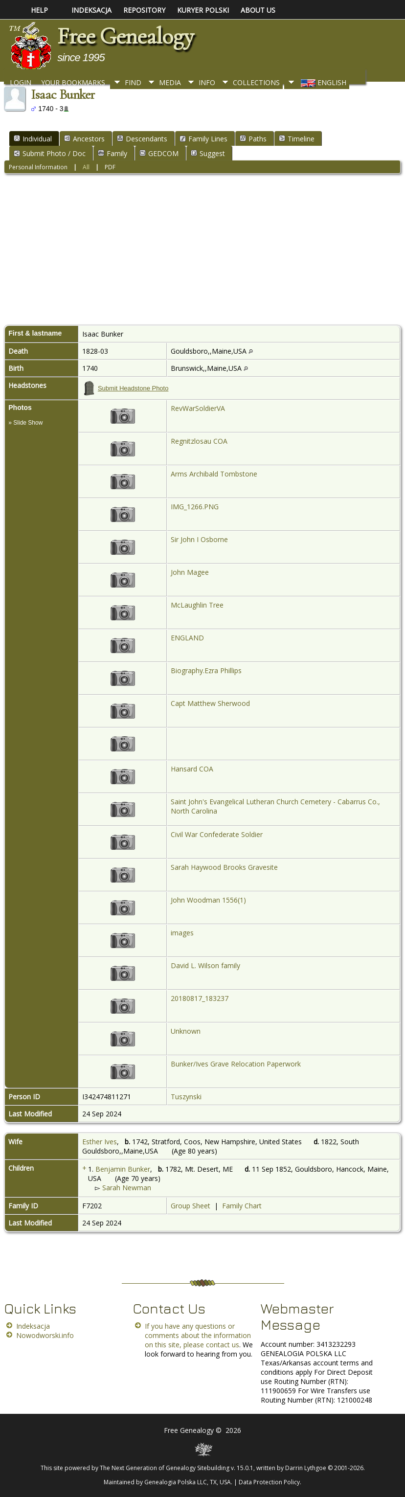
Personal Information (38, 167)
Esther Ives (99, 1141)
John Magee (190, 572)
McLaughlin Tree (197, 605)
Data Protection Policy (269, 1482)
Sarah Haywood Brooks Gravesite (224, 867)
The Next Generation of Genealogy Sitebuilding (164, 1468)
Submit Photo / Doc (50, 153)
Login (20, 82)
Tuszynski (186, 1096)
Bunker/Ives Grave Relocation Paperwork (236, 1063)
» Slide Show (25, 422)
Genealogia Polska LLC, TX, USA (187, 1482)
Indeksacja (33, 1326)
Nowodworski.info (45, 1335)
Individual (33, 138)
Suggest (208, 153)
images (182, 932)
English (322, 82)
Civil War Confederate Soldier (217, 834)
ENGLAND (187, 637)
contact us (222, 1344)
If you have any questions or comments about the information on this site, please (198, 1335)
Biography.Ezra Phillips (206, 670)
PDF (110, 167)
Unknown (186, 1031)
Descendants (142, 138)
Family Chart (242, 1205)
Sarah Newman (126, 1187)
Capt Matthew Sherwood (210, 703)
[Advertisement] (202, 251)
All (86, 167)
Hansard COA (192, 768)
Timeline (297, 138)
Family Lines (203, 138)
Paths (253, 138)
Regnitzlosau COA (199, 441)
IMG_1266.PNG (195, 506)
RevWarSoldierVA (198, 408)
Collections (256, 82)
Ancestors (84, 138)
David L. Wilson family (205, 965)
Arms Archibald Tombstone (214, 473)
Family (112, 153)
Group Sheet (190, 1205)
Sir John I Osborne (199, 539)
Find (133, 82)
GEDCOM (159, 153)
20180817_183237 (199, 998)
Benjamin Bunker (122, 1169)
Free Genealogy (125, 36)
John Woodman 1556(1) (208, 900)
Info (207, 82)
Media (170, 82)
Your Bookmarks (73, 82)
